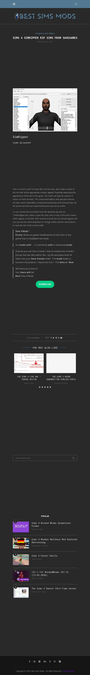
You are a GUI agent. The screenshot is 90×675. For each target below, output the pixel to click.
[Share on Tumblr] (58, 337)
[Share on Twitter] (53, 337)
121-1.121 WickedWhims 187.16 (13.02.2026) (50, 573)
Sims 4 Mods (21, 231)
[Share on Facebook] (51, 337)
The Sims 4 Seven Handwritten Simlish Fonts (61, 378)
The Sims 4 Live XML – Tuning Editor (29, 378)
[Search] (76, 4)
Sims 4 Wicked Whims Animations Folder (51, 524)
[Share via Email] (61, 337)
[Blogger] (60, 661)
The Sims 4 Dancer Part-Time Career (54, 588)
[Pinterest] (34, 661)
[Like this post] (48, 337)
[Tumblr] (50, 661)
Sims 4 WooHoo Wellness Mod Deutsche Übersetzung (54, 541)
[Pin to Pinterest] (56, 337)
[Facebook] (29, 661)
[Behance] (45, 661)
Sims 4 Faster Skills (44, 555)
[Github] (55, 661)
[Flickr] (39, 661)
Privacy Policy (68, 671)
